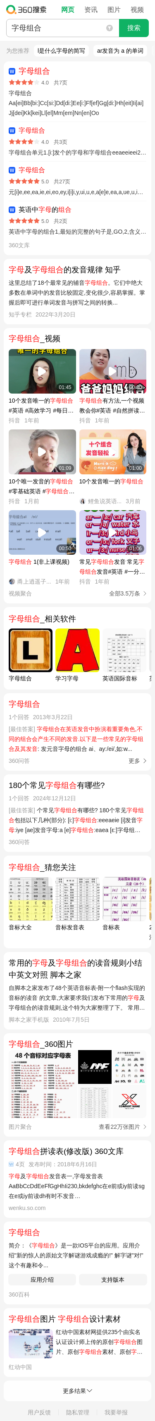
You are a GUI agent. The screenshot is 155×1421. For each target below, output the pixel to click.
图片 (114, 9)
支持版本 (112, 1279)
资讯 (91, 9)
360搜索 (28, 9)
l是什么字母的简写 (61, 50)
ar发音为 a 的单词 (120, 50)
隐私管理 (77, 1412)
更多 (134, 760)
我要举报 (116, 1412)
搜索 (134, 27)
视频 (137, 9)
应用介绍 (42, 1279)
